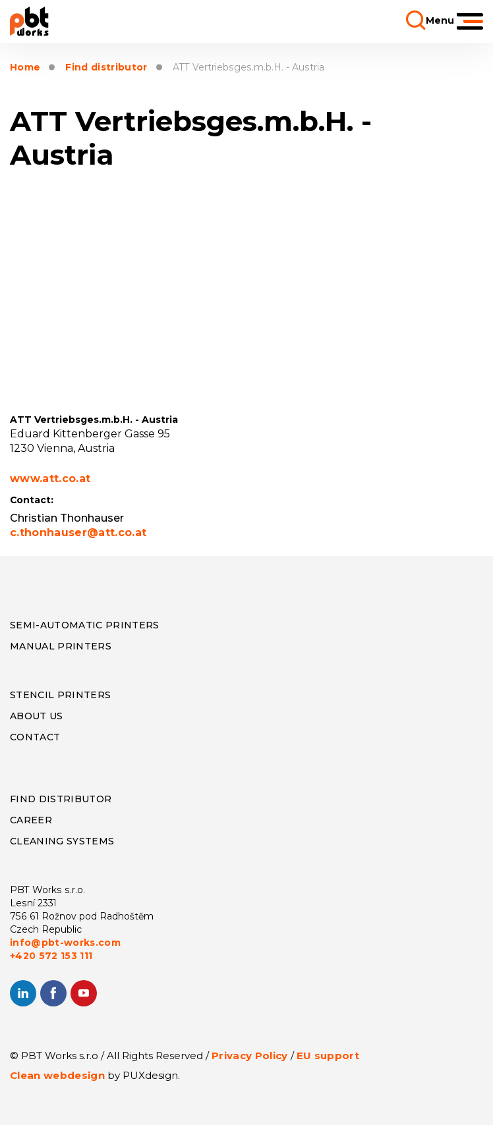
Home (25, 67)
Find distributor (106, 67)
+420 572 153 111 (51, 956)
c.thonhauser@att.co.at (78, 532)
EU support (328, 1055)
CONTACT (35, 737)
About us (36, 716)
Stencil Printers (60, 695)
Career (31, 820)
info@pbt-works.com (65, 942)
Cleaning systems (62, 841)
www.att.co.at (50, 478)
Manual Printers (60, 646)
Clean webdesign (57, 1075)
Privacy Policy (250, 1055)
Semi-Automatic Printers (85, 625)
